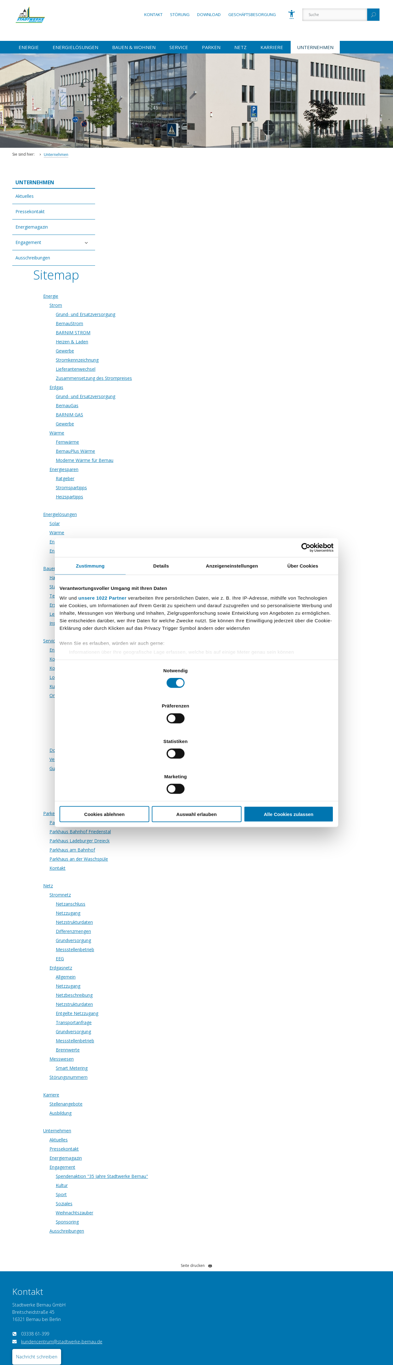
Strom (140, 215)
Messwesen (146, 968)
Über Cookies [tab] (303, 618)
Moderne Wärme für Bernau (169, 370)
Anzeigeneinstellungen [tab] (232, 618)
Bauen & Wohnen (134, 47)
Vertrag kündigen (134, 1338)
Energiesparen (148, 379)
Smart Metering (156, 977)
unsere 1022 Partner (102, 650)
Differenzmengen (157, 841)
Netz (240, 47)
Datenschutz (22, 1338)
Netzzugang (152, 822)
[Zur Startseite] (39, 31)
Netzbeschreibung (158, 904)
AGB (181, 1338)
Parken (211, 47)
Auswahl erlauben (196, 761)
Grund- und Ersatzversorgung (170, 224)
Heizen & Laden (156, 251)
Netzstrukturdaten (158, 832)
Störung (180, 14)
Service (178, 47)
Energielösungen (75, 47)
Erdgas (141, 297)
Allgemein (150, 886)
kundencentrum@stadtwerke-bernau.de (61, 1251)
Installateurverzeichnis (156, 532)
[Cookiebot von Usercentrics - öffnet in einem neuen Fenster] (305, 600)
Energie (29, 47)
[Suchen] (373, 14)
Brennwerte (152, 959)
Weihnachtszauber (159, 1122)
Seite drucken (196, 1175)
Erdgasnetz (145, 877)
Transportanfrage (158, 932)
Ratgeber (149, 388)
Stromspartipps (155, 397)
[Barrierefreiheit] (291, 14)
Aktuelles (24, 196)
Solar (139, 433)
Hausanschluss (149, 487)
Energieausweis (149, 460)
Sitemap (164, 1338)
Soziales (148, 1113)
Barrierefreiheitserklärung (63, 1338)
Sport (145, 1104)
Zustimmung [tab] (90, 618)
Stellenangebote (150, 1013)
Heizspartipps (154, 406)
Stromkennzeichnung (161, 269)
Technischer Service (154, 505)
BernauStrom (154, 233)
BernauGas (151, 315)
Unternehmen (315, 47)
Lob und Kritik (148, 587)
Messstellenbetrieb (159, 859)
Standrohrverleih (150, 496)
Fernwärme (151, 351)
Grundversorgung (157, 850)
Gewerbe (149, 260)
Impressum (102, 1338)
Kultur (146, 1095)
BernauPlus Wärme (159, 360)
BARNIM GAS (154, 324)
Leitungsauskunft (151, 523)
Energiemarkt (147, 559)
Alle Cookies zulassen (289, 761)
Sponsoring (151, 1131)
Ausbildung (145, 1022)
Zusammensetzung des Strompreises (178, 288)
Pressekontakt (30, 211)
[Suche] (334, 14)
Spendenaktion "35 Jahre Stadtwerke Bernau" (186, 1086)
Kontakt (153, 14)
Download (209, 14)
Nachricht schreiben (36, 1266)
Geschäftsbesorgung (252, 14)
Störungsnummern (153, 987)
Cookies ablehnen (104, 761)
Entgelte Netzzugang (161, 923)
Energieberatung (150, 451)
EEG (144, 868)
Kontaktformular (151, 577)
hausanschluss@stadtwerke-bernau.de (326, 1259)
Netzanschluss (155, 813)
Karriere (271, 47)
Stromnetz (144, 804)
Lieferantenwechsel (160, 278)
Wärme (141, 342)
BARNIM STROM (157, 242)
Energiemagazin (31, 227)
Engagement (28, 242)
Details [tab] (161, 618)
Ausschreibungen (32, 258)
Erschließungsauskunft (156, 514)
